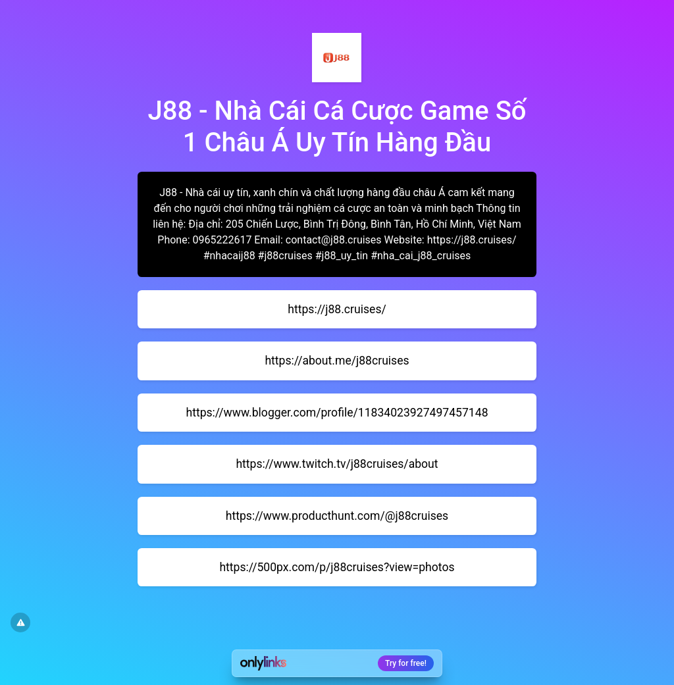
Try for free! (406, 663)
